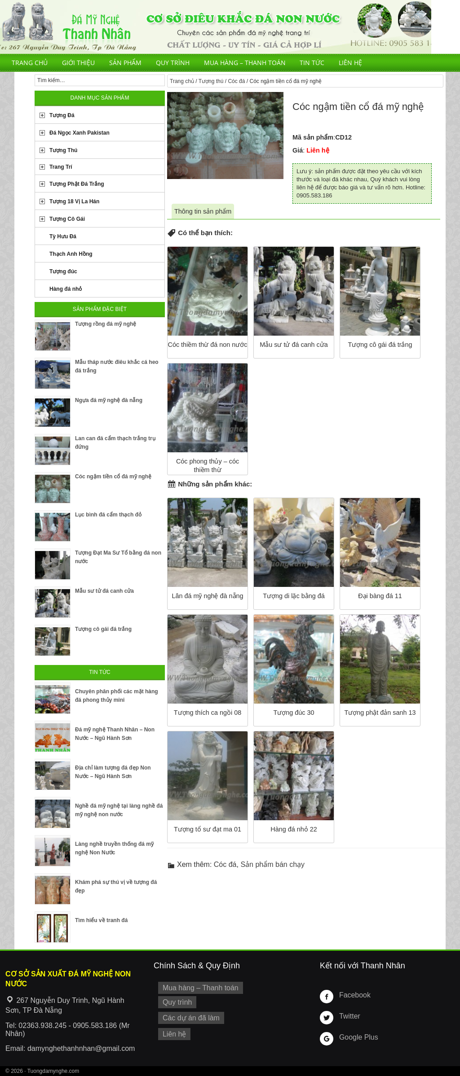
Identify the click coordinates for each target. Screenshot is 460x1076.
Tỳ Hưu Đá (62, 236)
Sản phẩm (125, 62)
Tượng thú (211, 81)
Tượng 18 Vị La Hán (74, 201)
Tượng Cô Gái (67, 219)
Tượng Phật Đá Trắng (76, 184)
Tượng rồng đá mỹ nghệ (105, 324)
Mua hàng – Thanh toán (245, 62)
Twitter (348, 1015)
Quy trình (173, 62)
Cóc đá (236, 81)
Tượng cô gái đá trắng (103, 629)
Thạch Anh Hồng (71, 254)
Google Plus (356, 1037)
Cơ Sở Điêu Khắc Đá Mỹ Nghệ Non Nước (215, 27)
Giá (297, 150)
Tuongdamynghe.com (53, 1071)
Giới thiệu (78, 62)
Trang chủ (30, 62)
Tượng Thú (63, 150)
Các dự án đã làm (188, 1015)
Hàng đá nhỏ (65, 289)
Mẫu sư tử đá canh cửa (104, 591)
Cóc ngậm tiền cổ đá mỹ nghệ (113, 476)
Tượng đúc (63, 271)
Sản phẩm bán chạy (272, 864)
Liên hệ (350, 62)
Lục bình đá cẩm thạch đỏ (108, 515)
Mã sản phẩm (312, 137)
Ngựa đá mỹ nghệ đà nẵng (108, 400)
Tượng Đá (62, 115)
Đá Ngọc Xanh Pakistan (79, 133)
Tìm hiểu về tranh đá (101, 920)
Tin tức (312, 62)
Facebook (353, 994)
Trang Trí (60, 167)
